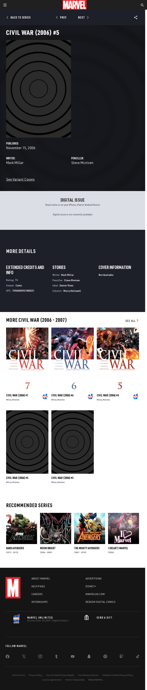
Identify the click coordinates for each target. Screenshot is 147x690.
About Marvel (41, 578)
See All (132, 321)
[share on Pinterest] (105, 657)
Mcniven (15, 399)
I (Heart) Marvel (118, 548)
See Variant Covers (20, 179)
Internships (40, 601)
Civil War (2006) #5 (108, 395)
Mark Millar (15, 162)
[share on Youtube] (73, 657)
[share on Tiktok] (138, 657)
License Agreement (52, 679)
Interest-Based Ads (75, 679)
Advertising (94, 578)
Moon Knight (48, 548)
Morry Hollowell (72, 290)
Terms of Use (18, 675)
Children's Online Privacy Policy (117, 675)
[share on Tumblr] (56, 657)
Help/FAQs (38, 586)
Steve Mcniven (82, 162)
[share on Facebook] (7, 657)
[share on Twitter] (24, 657)
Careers (37, 594)
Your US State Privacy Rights (60, 675)
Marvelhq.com (95, 594)
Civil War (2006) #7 (17, 395)
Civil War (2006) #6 (62, 395)
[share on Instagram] (40, 657)
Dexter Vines (66, 285)
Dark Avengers (15, 548)
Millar (8, 399)
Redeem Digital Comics (101, 601)
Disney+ (91, 586)
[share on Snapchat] (89, 657)
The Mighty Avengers (86, 548)
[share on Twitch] (121, 657)
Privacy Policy (35, 675)
